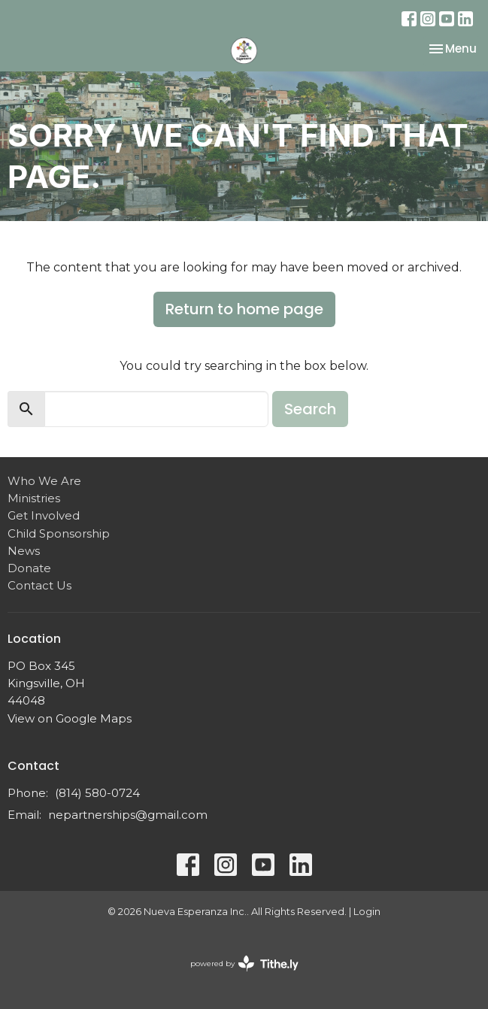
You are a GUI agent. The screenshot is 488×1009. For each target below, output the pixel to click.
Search (310, 409)
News (24, 551)
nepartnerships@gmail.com (128, 815)
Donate (29, 568)
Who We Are (44, 481)
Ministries (34, 498)
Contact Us (39, 585)
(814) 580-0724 (97, 793)
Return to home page (244, 309)
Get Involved (44, 515)
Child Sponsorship (59, 533)
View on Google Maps (70, 718)
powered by (244, 963)
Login (366, 911)
